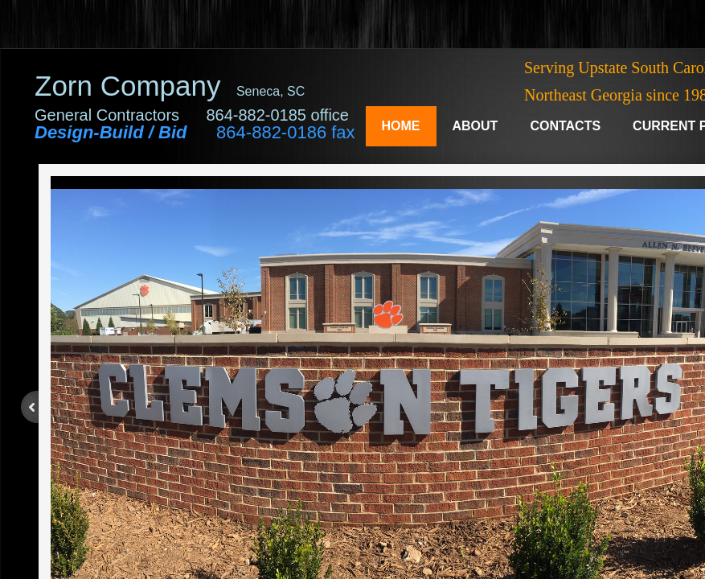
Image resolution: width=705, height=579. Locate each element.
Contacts (565, 126)
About (475, 126)
